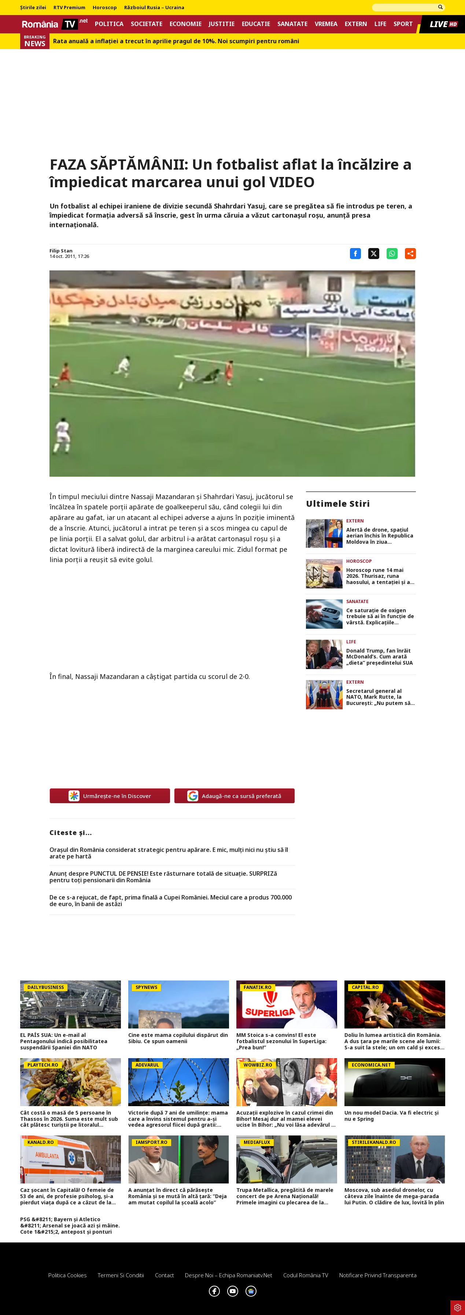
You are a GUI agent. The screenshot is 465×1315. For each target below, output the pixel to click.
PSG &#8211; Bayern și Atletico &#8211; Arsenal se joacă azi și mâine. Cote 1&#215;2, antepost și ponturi (70, 1225)
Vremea (326, 24)
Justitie (222, 24)
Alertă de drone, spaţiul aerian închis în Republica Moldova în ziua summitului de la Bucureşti (379, 536)
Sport (403, 24)
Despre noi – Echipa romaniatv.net (228, 1275)
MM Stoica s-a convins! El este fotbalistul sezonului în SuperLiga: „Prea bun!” (281, 1041)
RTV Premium (69, 8)
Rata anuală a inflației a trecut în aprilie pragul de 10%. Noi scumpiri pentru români (176, 41)
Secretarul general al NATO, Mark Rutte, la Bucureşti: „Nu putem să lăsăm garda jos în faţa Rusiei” (378, 697)
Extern (356, 24)
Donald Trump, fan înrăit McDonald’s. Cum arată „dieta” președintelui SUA (379, 657)
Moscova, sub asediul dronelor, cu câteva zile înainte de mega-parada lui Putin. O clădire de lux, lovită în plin (394, 1196)
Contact (164, 1275)
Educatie (256, 24)
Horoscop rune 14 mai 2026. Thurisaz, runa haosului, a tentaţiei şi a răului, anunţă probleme (378, 576)
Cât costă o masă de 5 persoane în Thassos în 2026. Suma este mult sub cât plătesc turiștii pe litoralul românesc (69, 1119)
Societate (146, 24)
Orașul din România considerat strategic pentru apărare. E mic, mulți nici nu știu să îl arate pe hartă (168, 853)
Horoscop (105, 8)
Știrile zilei (33, 8)
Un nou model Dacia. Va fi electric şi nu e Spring (391, 1116)
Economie (186, 24)
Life (380, 24)
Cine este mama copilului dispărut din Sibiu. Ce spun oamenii (178, 1038)
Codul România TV (305, 1275)
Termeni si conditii (121, 1275)
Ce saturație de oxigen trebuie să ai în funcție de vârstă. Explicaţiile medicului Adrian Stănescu (380, 616)
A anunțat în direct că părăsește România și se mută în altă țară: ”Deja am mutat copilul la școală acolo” (177, 1196)
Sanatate (292, 24)
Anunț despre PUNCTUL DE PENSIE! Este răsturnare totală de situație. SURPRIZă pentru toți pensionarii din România (163, 877)
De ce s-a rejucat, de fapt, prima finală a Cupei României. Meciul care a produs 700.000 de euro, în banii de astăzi (170, 900)
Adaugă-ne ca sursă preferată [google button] (234, 795)
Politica (109, 24)
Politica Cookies (67, 1275)
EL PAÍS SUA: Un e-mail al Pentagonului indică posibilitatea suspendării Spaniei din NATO (63, 1041)
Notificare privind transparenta (378, 1275)
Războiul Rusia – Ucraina (154, 8)
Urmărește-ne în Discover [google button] (110, 795)
